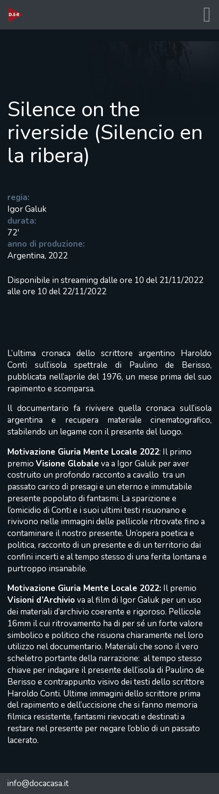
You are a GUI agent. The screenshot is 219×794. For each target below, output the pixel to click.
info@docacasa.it (38, 783)
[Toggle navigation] (207, 15)
